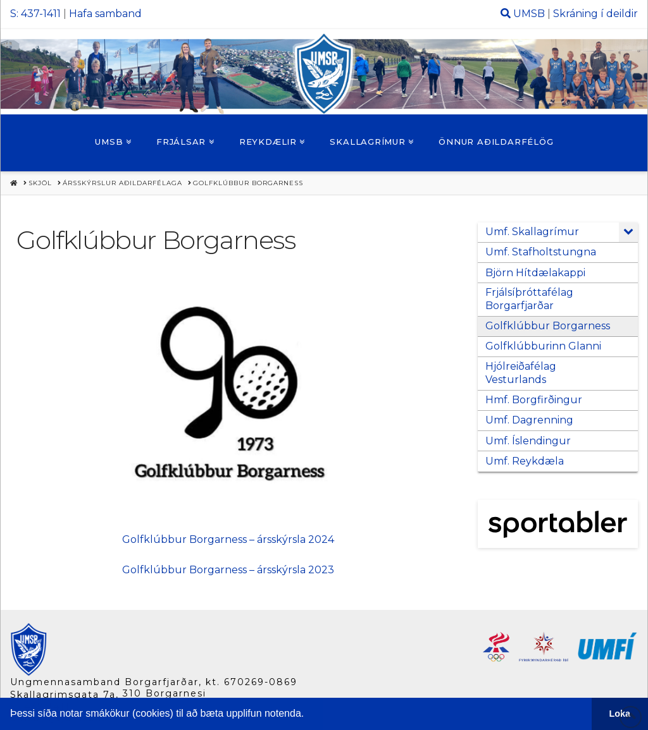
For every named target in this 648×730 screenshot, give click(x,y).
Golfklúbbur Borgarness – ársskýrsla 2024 (228, 539)
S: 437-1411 (35, 14)
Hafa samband (105, 14)
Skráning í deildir (595, 14)
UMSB (529, 14)
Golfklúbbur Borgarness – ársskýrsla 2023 (228, 570)
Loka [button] (620, 714)
